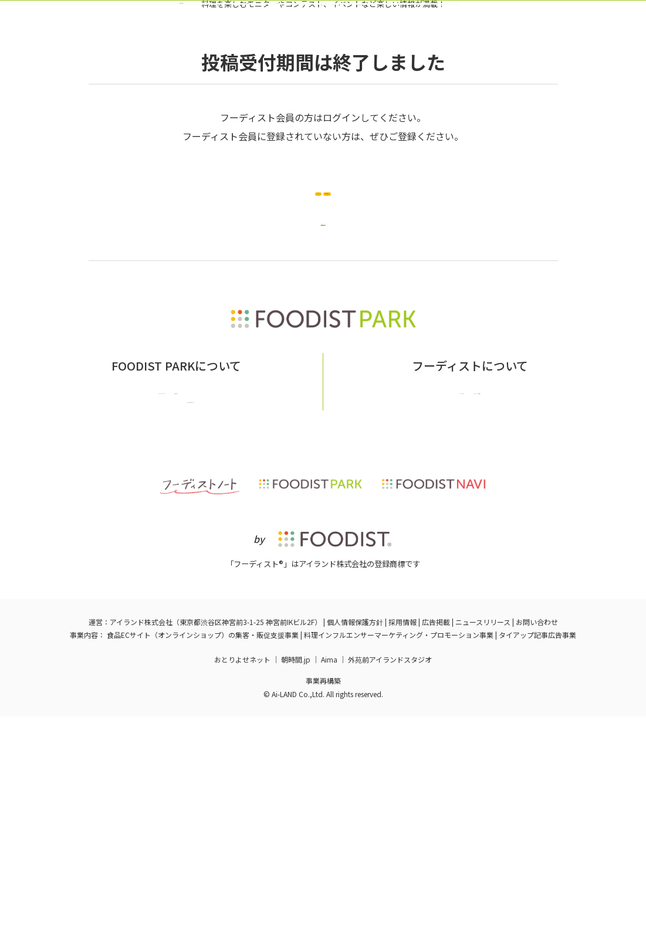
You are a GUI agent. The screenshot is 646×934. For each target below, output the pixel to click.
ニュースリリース (482, 839)
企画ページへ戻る (323, 359)
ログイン (466, 89)
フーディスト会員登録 (377, 89)
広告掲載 (436, 839)
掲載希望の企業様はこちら (176, 616)
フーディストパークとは (145, 598)
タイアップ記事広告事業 (537, 852)
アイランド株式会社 (141, 839)
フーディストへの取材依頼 (509, 598)
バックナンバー (274, 89)
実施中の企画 (189, 89)
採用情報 (402, 839)
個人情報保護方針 (355, 839)
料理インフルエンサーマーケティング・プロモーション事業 (398, 852)
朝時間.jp (295, 876)
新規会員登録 (410, 315)
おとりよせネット (242, 876)
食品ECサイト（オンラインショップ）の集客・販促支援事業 (203, 852)
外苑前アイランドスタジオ (390, 876)
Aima (329, 876)
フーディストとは (413, 598)
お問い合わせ (228, 598)
